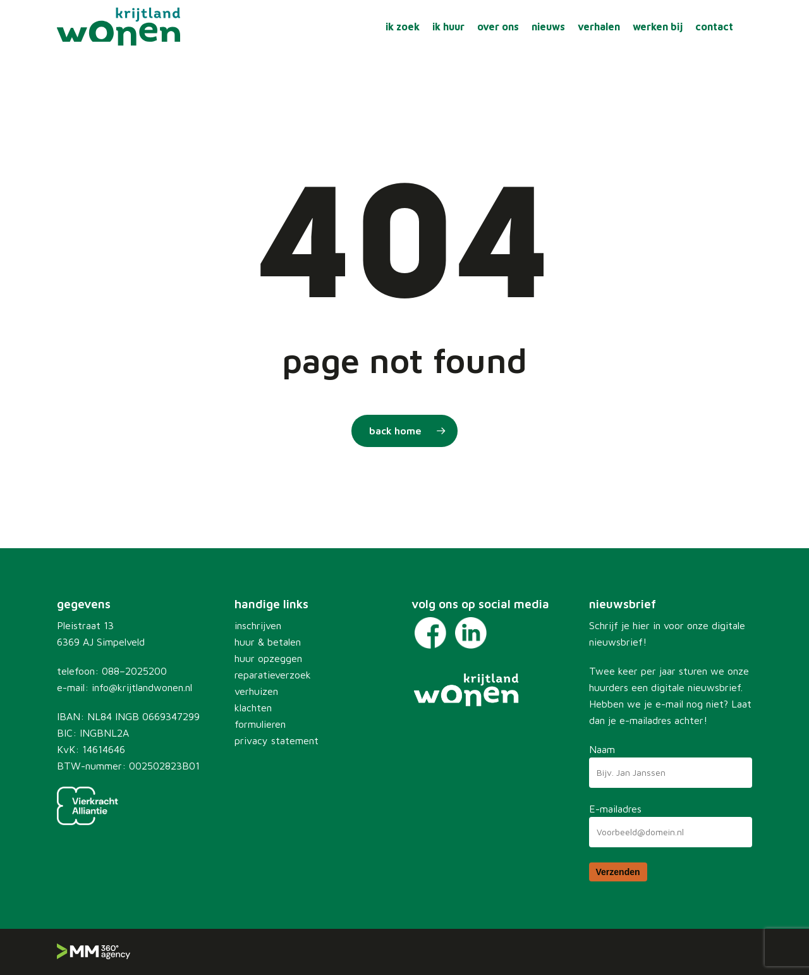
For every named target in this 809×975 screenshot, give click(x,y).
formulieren (260, 724)
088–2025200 (134, 671)
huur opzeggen (268, 658)
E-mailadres (615, 808)
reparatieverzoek (272, 674)
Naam (602, 749)
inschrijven (257, 625)
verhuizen (256, 691)
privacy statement (276, 740)
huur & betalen (267, 641)
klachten (253, 707)
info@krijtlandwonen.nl (142, 687)
